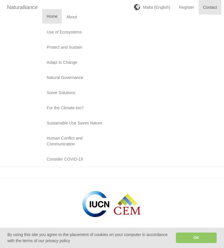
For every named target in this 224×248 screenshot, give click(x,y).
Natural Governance (65, 77)
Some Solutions (61, 92)
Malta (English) (156, 7)
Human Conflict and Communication (65, 141)
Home (52, 16)
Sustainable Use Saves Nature (74, 123)
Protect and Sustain (64, 47)
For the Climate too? (65, 107)
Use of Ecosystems (64, 32)
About (71, 17)
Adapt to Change (62, 62)
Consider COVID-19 (65, 159)
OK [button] (196, 238)
